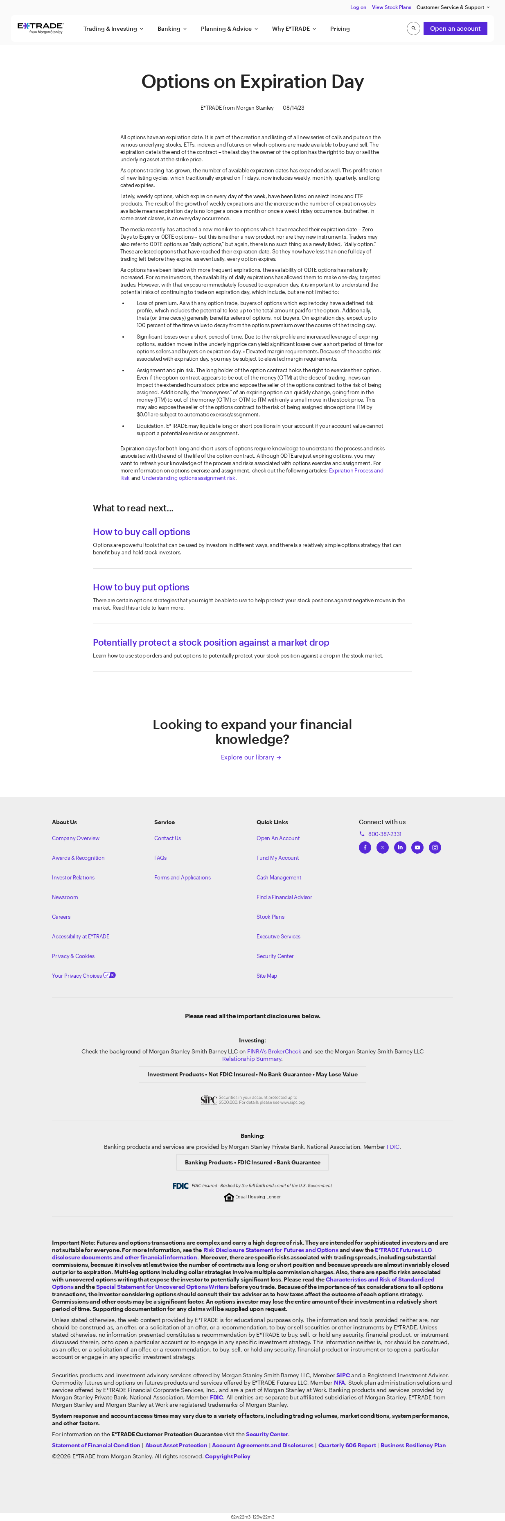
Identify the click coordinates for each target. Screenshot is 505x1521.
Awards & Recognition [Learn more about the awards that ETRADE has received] (78, 857)
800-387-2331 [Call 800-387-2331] (380, 834)
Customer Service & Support (454, 7)
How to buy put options (141, 586)
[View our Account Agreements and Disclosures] (262, 1445)
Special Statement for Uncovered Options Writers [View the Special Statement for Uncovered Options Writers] (162, 1286)
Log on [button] (358, 7)
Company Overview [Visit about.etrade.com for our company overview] (75, 838)
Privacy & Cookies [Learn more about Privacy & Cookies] (73, 956)
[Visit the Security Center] (267, 1434)
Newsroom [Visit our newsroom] (65, 897)
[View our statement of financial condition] (96, 1445)
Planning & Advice (230, 28)
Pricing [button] (340, 28)
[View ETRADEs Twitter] (382, 845)
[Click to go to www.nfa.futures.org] (339, 1382)
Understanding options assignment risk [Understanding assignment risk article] (188, 478)
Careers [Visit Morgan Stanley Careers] (61, 916)
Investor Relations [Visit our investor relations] (73, 877)
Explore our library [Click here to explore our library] (251, 757)
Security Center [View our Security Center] (275, 956)
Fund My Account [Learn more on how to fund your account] (278, 857)
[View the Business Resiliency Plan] (413, 1445)
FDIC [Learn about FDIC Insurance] (393, 1146)
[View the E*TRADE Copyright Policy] (227, 1456)
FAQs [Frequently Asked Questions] (160, 857)
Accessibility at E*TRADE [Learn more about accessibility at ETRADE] (80, 936)
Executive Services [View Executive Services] (278, 936)
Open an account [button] (455, 28)
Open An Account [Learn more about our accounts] (278, 838)
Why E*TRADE (294, 28)
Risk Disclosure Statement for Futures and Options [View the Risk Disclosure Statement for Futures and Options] (270, 1249)
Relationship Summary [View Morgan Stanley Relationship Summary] (251, 1058)
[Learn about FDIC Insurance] (216, 1397)
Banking (173, 28)
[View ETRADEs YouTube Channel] (417, 845)
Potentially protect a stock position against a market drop (211, 642)
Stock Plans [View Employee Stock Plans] (270, 916)
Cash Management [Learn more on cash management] (279, 877)
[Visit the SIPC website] (342, 1375)
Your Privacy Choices (84, 975)
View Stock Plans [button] (391, 7)
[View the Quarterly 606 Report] (347, 1445)
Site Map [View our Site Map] (267, 975)
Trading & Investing (113, 28)
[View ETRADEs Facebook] (365, 845)
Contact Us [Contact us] (167, 838)
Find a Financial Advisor (284, 897)
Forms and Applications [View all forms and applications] (182, 877)
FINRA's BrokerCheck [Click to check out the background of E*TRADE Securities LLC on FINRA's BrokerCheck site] (274, 1051)
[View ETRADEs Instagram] (435, 845)
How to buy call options (141, 531)
